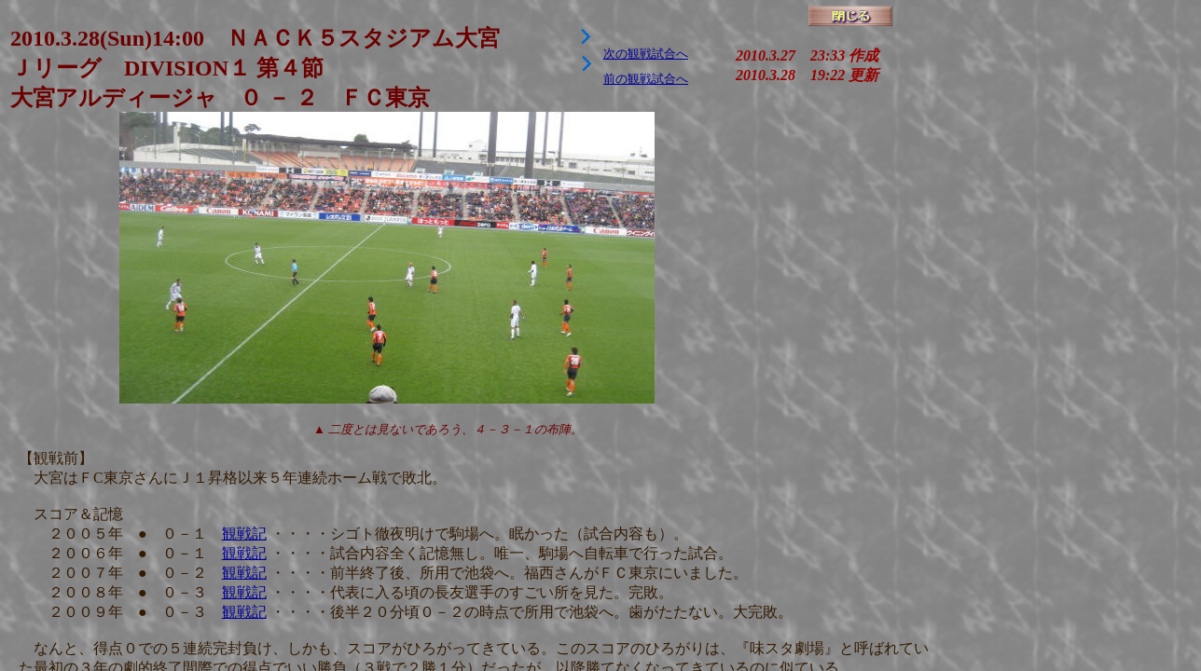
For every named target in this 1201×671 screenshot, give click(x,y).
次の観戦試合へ (645, 54)
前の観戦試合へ (645, 79)
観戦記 (244, 533)
